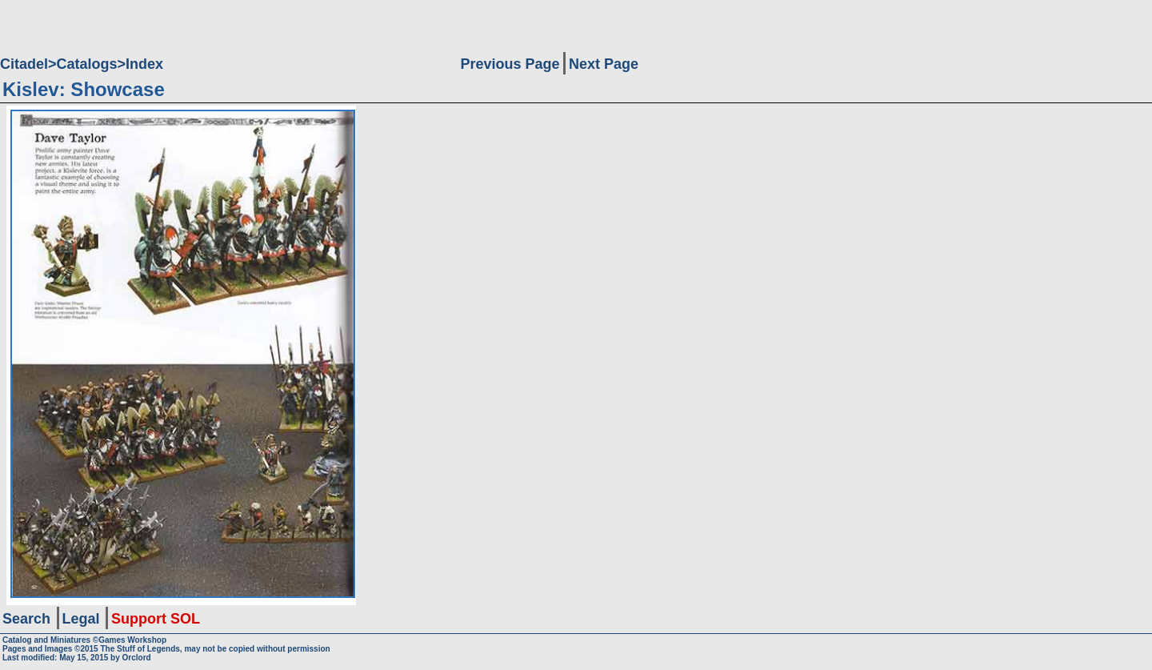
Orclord (136, 657)
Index (144, 64)
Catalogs (87, 64)
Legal (81, 619)
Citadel (24, 64)
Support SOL (155, 619)
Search (26, 619)
